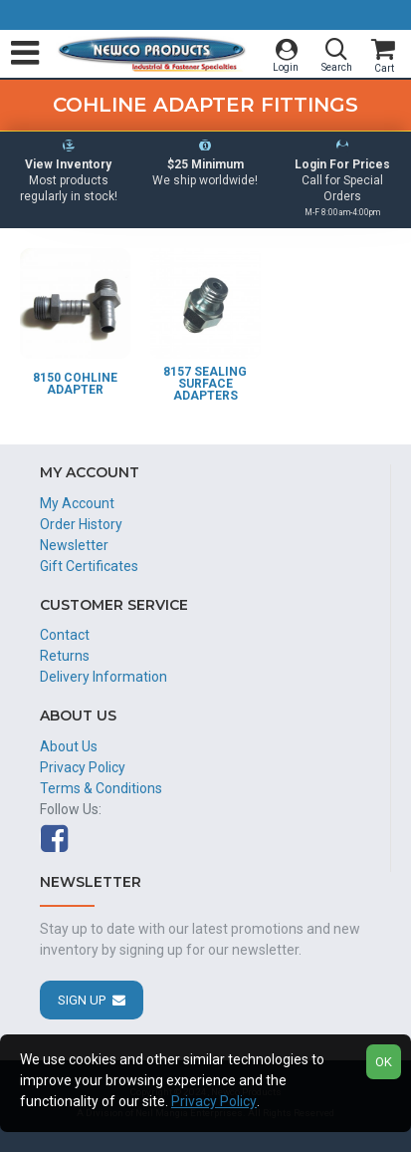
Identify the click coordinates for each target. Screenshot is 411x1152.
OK (383, 1061)
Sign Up (81, 1000)
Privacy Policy (214, 1101)
